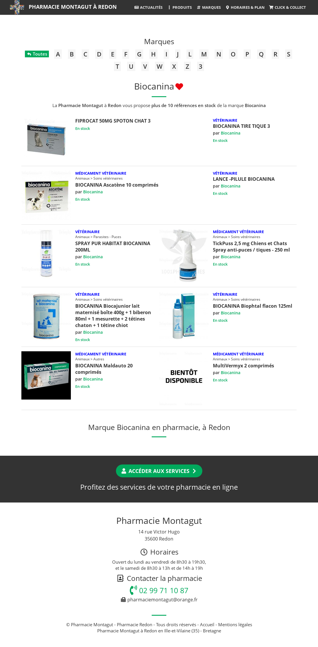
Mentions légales (235, 624)
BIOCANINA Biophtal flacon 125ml (252, 306)
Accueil (207, 624)
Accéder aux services (159, 470)
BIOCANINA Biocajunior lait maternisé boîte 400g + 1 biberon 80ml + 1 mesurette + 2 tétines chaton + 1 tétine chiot (113, 315)
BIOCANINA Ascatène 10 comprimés (116, 185)
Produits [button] (179, 7)
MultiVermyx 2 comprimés (243, 365)
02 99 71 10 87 (159, 590)
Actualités (148, 7)
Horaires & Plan (245, 7)
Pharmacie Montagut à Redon (73, 6)
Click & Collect (287, 7)
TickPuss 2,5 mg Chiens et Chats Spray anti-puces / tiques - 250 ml (251, 246)
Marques (208, 7)
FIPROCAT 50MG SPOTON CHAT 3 (113, 121)
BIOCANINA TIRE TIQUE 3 (241, 126)
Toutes (37, 54)
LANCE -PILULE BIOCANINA (244, 179)
